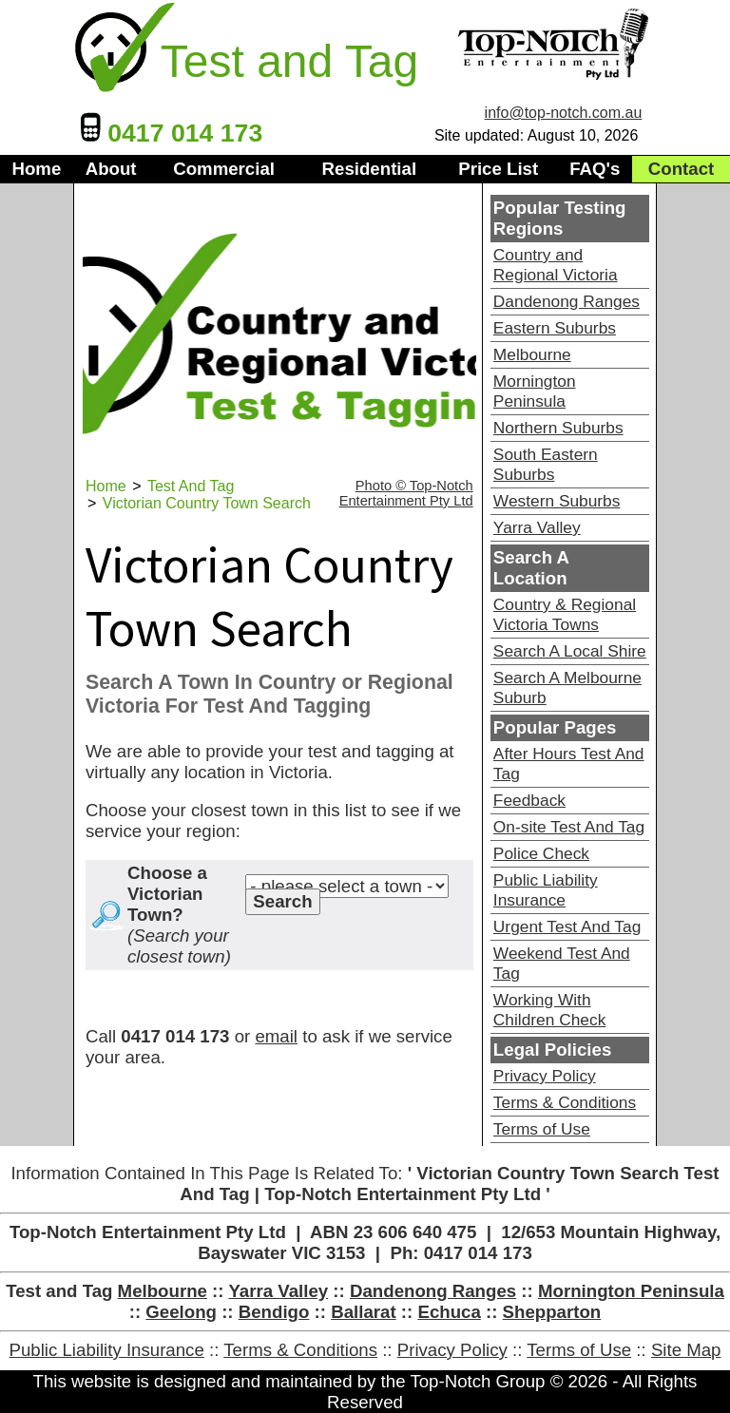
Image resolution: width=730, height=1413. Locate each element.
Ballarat (363, 1312)
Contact (681, 169)
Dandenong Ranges (566, 301)
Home (36, 169)
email (276, 1036)
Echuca (448, 1312)
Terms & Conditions (564, 1102)
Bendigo (274, 1312)
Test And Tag (190, 486)
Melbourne (532, 354)
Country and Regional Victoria (555, 264)
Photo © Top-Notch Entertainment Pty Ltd (406, 493)
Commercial (224, 169)
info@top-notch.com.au (564, 113)
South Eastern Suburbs (545, 464)
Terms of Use (541, 1128)
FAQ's (594, 169)
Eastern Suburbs (554, 327)
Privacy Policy (544, 1075)
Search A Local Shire (569, 650)
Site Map (686, 1350)
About (111, 169)
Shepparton (552, 1312)
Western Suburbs (557, 500)
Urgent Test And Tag (567, 926)
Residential (369, 169)
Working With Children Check (549, 1009)
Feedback (529, 800)
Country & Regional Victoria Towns (564, 614)
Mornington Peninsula (534, 391)
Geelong (181, 1312)
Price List (498, 169)
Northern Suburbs (558, 427)
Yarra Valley (537, 527)
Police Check (541, 853)
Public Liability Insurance (545, 889)
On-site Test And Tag (568, 826)
